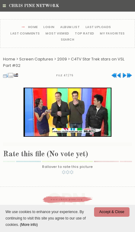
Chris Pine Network (31, 6)
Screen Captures (36, 59)
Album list (70, 27)
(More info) (29, 225)
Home (33, 27)
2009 (62, 59)
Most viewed (57, 34)
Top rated (84, 34)
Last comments (25, 34)
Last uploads (98, 27)
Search (67, 40)
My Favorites (112, 34)
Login (49, 27)
